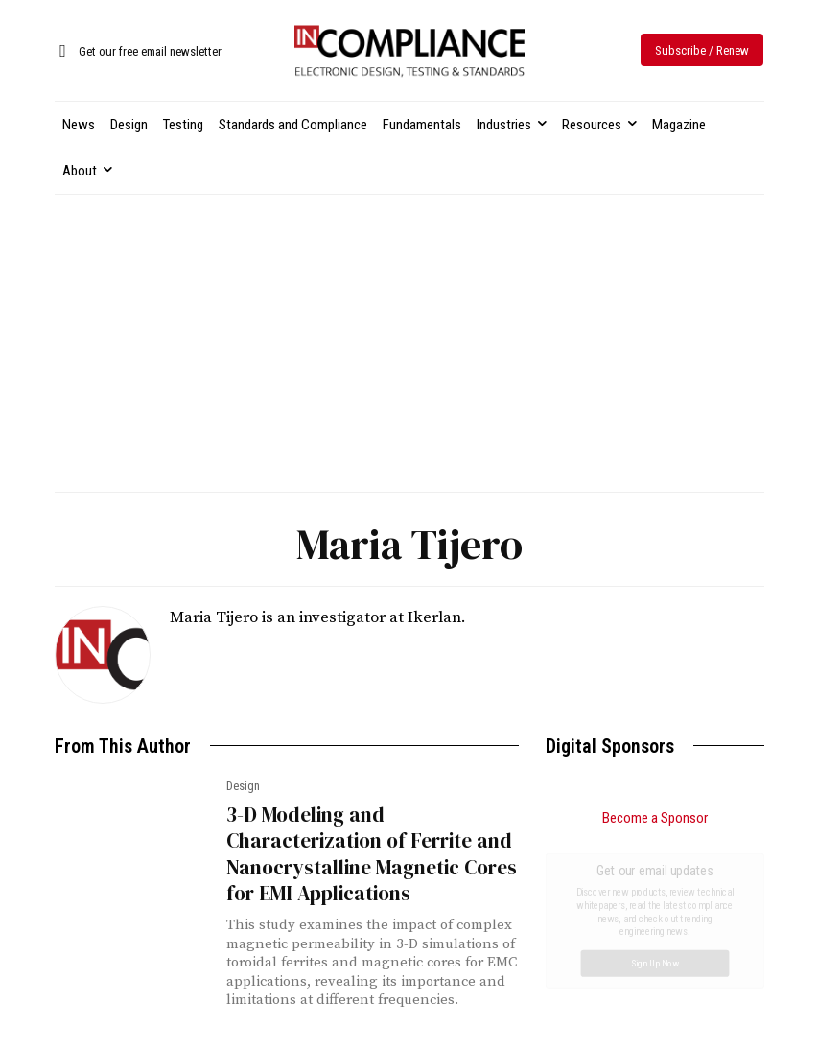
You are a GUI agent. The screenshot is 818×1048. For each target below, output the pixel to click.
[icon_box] (138, 52)
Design (243, 786)
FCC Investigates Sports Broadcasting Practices (618, 1002)
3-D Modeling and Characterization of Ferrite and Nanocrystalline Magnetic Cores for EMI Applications (371, 854)
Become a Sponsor (655, 818)
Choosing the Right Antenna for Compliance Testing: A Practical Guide (641, 932)
